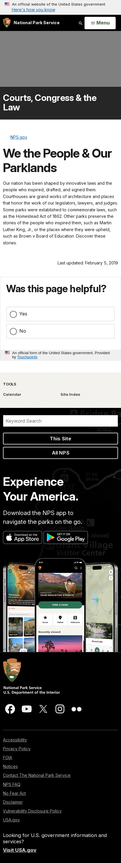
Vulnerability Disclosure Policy (32, 810)
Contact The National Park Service (37, 775)
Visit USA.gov (19, 850)
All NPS (60, 453)
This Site (60, 439)
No (22, 331)
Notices (10, 766)
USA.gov (11, 819)
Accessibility (15, 739)
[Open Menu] (100, 23)
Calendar (12, 394)
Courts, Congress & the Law (49, 102)
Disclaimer (13, 802)
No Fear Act (14, 793)
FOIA (7, 757)
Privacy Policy (17, 748)
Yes (23, 314)
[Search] (60, 421)
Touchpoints (27, 357)
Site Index (70, 394)
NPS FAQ (11, 784)
